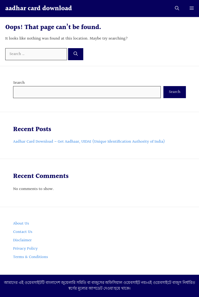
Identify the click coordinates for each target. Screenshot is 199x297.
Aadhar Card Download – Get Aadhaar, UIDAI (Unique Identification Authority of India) (89, 141)
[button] (177, 8)
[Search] (75, 54)
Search (19, 83)
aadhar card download (38, 8)
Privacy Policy (26, 248)
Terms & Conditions (30, 257)
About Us (21, 223)
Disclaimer (22, 240)
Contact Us (22, 232)
